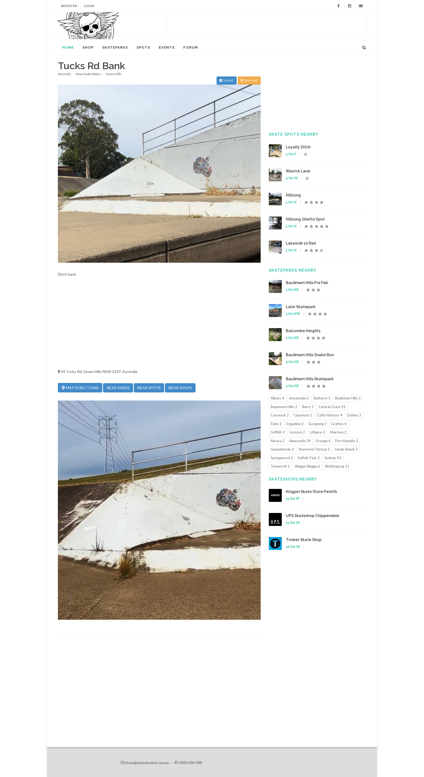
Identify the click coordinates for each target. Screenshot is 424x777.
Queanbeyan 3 (282, 449)
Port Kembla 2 (346, 441)
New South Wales (88, 74)
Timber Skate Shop (304, 540)
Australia (64, 74)
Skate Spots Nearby (294, 134)
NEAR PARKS (118, 387)
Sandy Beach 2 (346, 449)
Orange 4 (323, 441)
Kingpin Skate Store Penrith (311, 491)
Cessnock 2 (280, 415)
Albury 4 (277, 398)
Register (69, 6)
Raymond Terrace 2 (314, 449)
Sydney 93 (332, 458)
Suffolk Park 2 (309, 458)
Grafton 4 (339, 424)
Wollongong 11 (337, 466)
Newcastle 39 (300, 441)
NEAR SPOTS (149, 387)
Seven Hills (114, 74)
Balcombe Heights (303, 331)
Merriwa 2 (338, 432)
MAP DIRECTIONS (80, 387)
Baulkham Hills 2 (348, 398)
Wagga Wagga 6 (307, 466)
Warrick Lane (298, 171)
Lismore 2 (297, 432)
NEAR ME (249, 80)
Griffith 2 (278, 432)
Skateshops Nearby (293, 479)
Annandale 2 (299, 398)
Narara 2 (277, 441)
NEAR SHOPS (180, 387)
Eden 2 (276, 424)
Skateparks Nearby (292, 270)
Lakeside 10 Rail (301, 243)
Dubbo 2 (354, 415)
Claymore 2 (303, 415)
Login (89, 6)
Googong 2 (317, 424)
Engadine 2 (295, 424)
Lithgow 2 (317, 432)
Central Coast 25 (332, 407)
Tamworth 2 (280, 466)
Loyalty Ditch (298, 147)
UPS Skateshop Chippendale (312, 515)
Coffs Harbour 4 (329, 415)
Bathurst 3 (322, 398)
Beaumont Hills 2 (284, 407)
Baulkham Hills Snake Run (310, 355)
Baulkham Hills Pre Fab (307, 283)
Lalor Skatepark (301, 307)
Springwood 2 (282, 458)
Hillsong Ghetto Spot (305, 219)
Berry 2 (308, 407)
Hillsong (293, 195)
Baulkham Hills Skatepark (310, 379)
